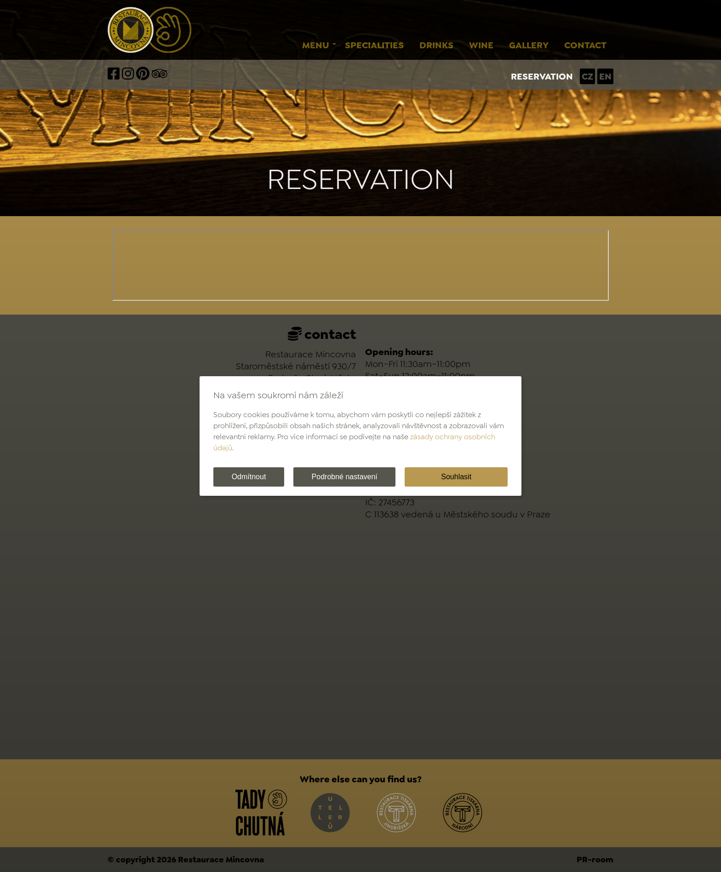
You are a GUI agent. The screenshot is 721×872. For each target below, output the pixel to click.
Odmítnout (249, 477)
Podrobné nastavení (345, 477)
